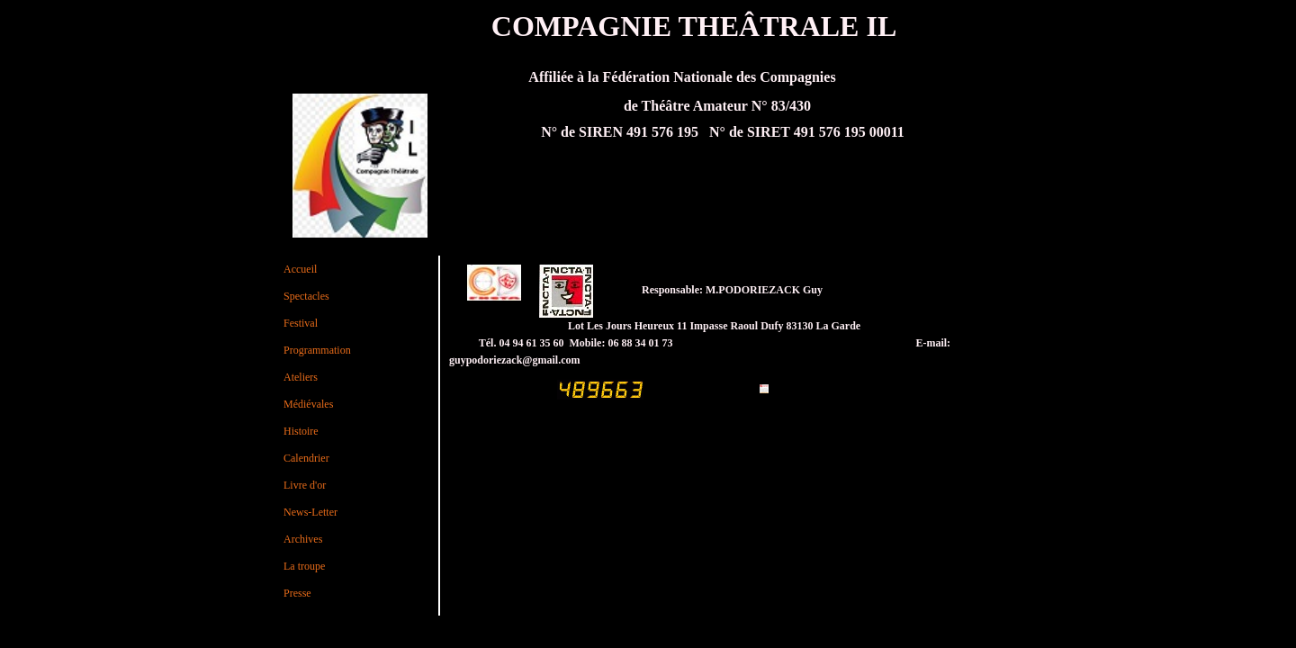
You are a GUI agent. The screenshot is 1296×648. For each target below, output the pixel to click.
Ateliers (301, 377)
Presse (297, 593)
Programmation (317, 350)
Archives (303, 539)
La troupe (304, 566)
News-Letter (311, 512)
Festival (301, 323)
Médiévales (308, 404)
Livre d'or (305, 485)
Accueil (300, 269)
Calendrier (306, 458)
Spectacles (306, 296)
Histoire (301, 431)
